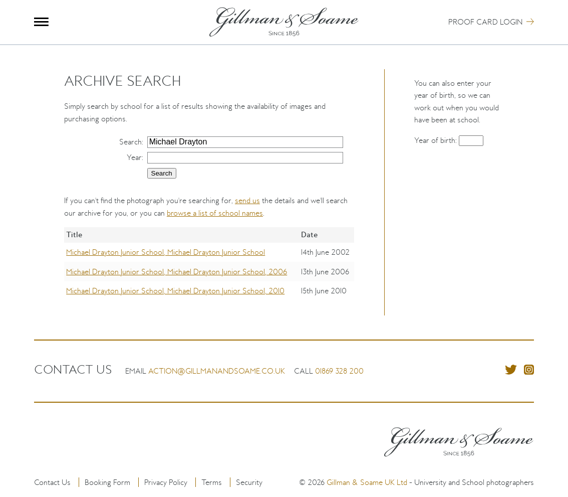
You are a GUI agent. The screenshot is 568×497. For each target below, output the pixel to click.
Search (130, 141)
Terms (211, 482)
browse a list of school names (215, 213)
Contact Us (52, 482)
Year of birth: (436, 140)
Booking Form (107, 482)
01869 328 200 (339, 371)
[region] (209, 271)
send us (247, 200)
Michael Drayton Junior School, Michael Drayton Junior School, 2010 (175, 290)
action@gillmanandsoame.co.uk (216, 371)
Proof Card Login (485, 22)
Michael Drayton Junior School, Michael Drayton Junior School (165, 252)
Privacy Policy (165, 482)
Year (134, 157)
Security (249, 482)
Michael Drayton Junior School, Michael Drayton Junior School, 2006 (176, 271)
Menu (41, 22)
